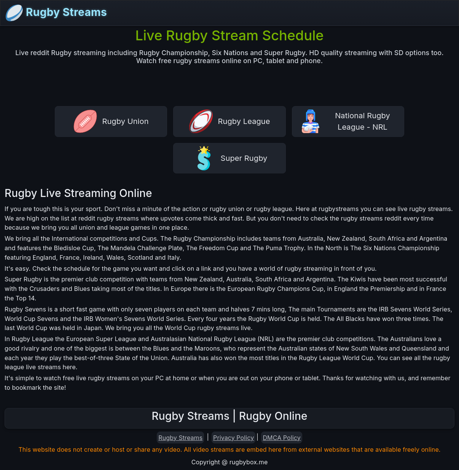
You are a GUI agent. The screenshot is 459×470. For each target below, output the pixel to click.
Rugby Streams (56, 13)
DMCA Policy (281, 437)
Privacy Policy (233, 437)
